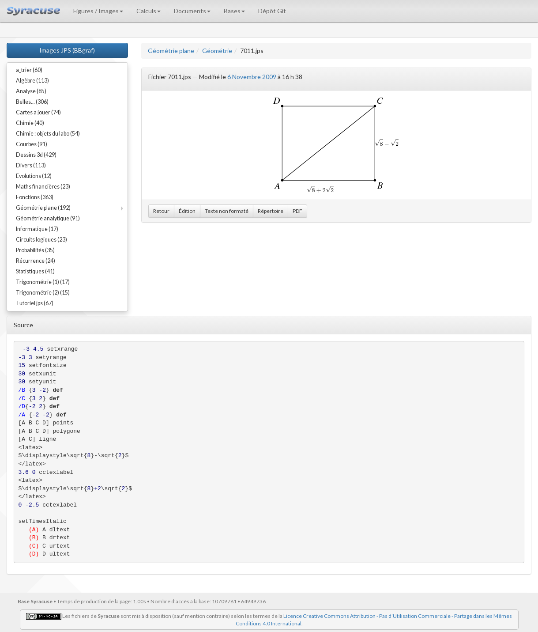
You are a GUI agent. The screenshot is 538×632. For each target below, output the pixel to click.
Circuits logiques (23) (41, 239)
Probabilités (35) (35, 250)
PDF (297, 211)
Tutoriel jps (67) (34, 303)
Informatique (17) (37, 229)
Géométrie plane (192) (43, 207)
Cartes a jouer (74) (38, 112)
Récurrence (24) (35, 260)
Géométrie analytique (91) (48, 218)
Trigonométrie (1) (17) (43, 282)
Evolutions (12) (34, 176)
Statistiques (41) (35, 271)
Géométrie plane (171, 50)
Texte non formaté (226, 211)
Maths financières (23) (43, 186)
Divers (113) (31, 165)
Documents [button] (192, 11)
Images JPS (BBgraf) (67, 50)
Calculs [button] (148, 11)
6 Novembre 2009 (251, 76)
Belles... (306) (32, 101)
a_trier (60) (29, 70)
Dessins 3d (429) (36, 154)
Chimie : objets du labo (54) (48, 133)
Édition (187, 211)
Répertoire (270, 211)
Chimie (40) (30, 123)
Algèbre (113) (32, 80)
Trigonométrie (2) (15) (43, 292)
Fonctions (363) (34, 197)
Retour (161, 211)
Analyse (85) (31, 91)
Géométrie (217, 50)
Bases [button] (234, 11)
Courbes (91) (31, 144)
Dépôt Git (272, 11)
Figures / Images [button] (98, 11)
